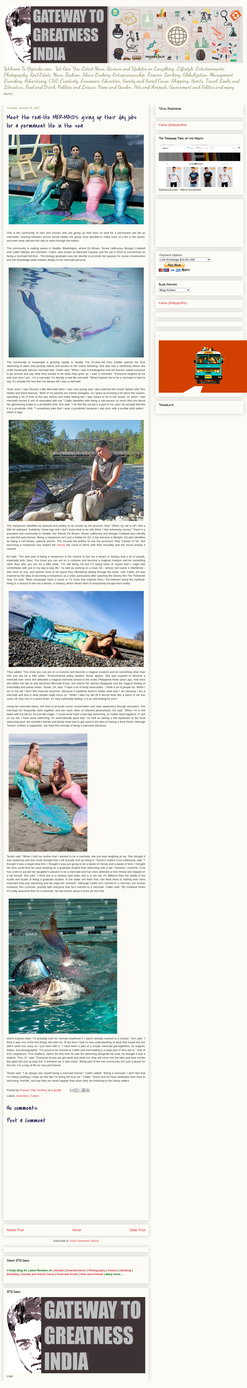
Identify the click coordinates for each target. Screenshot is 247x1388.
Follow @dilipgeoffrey (173, 125)
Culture (34, 1095)
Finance (113, 1270)
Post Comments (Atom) (84, 1240)
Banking (125, 1270)
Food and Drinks (67, 1274)
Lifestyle (59, 1270)
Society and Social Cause (37, 1274)
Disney (61, 545)
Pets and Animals (92, 1274)
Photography (96, 1270)
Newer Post (15, 1230)
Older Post (137, 1230)
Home (76, 1230)
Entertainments (76, 1270)
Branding (13, 1274)
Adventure (22, 1095)
